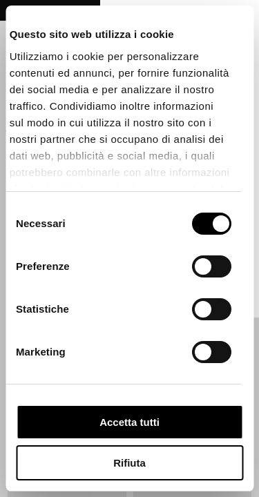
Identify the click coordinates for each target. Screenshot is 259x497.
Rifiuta (129, 463)
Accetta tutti (129, 422)
